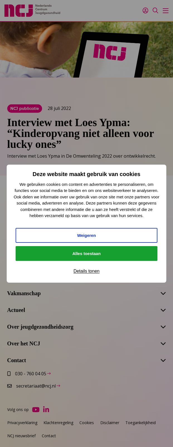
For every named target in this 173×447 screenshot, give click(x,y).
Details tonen (86, 271)
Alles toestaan (86, 253)
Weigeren (86, 235)
